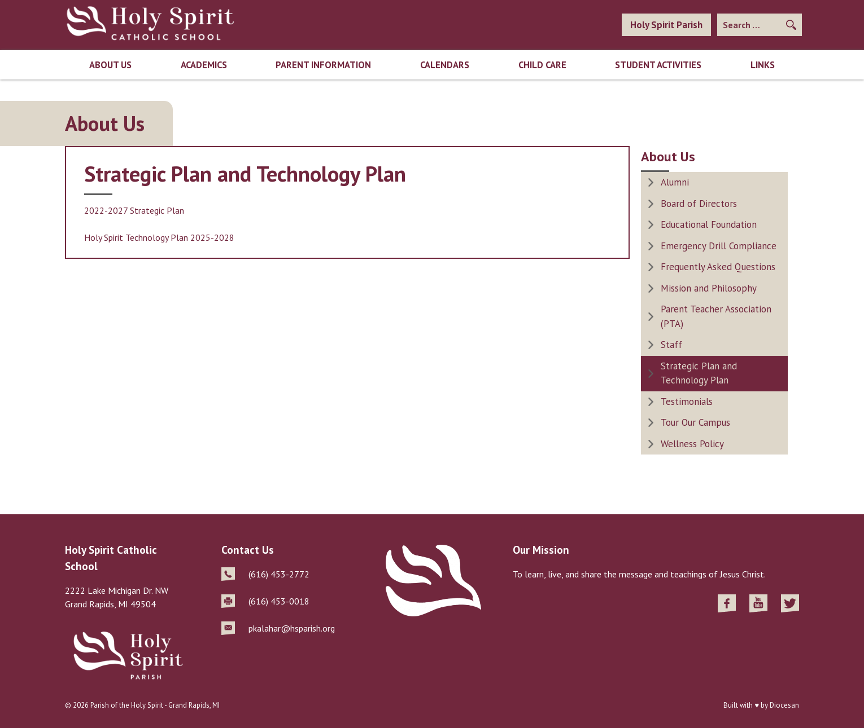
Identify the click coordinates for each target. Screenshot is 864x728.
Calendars (444, 65)
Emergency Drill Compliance (718, 246)
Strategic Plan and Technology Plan (699, 373)
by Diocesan (780, 705)
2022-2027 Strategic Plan (134, 210)
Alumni (675, 182)
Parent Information (323, 65)
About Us (110, 65)
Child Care (542, 65)
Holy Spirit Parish (666, 25)
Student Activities (658, 65)
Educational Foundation (709, 224)
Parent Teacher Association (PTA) (716, 316)
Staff (671, 344)
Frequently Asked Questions (718, 267)
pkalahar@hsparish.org (291, 628)
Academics (204, 65)
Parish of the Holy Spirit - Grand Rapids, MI (155, 705)
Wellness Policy (692, 444)
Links (762, 65)
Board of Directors (699, 203)
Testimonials (687, 401)
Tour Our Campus (695, 422)
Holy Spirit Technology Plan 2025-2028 (159, 237)
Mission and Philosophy (709, 288)
